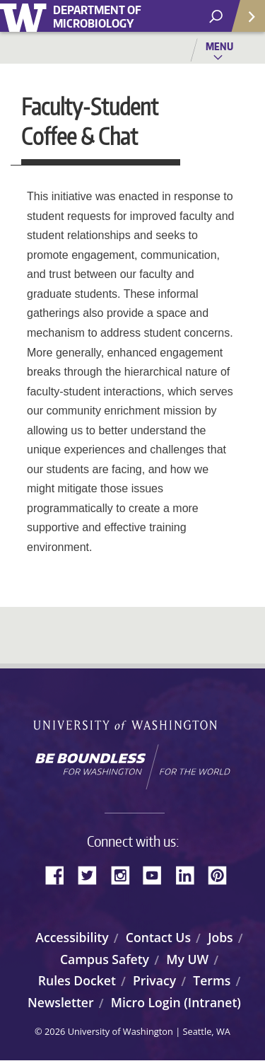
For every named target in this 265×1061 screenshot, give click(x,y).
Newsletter (61, 1002)
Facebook (60, 873)
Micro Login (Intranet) (176, 1002)
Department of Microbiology (97, 17)
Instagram (125, 873)
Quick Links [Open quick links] (243, 21)
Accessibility (71, 937)
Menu (219, 46)
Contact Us (158, 937)
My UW (187, 959)
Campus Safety (104, 959)
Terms (211, 980)
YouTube (157, 873)
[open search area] (215, 16)
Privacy (154, 980)
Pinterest (222, 873)
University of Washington (26, 16)
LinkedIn (190, 873)
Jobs (220, 937)
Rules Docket (77, 980)
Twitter (92, 873)
